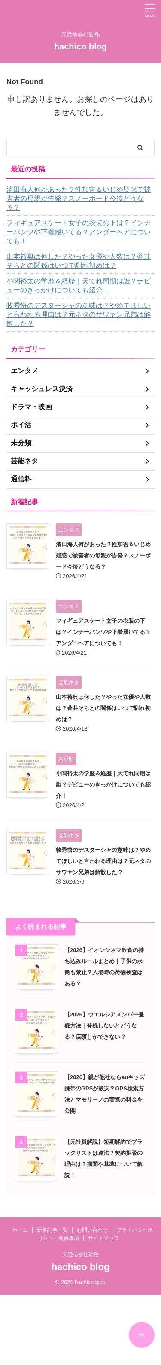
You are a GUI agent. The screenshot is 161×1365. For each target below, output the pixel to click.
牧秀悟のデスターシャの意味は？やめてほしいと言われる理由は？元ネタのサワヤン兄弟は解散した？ (78, 314)
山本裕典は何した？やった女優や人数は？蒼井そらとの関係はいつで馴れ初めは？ (78, 261)
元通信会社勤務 (81, 1255)
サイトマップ (103, 1238)
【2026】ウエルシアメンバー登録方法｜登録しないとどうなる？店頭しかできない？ (104, 1025)
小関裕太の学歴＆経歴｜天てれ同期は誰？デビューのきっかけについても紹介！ (78, 285)
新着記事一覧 (52, 1230)
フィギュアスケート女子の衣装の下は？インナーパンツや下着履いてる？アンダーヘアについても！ (78, 232)
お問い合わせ (92, 1230)
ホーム (20, 1230)
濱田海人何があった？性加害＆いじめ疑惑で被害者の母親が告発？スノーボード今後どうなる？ (78, 198)
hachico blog (80, 46)
